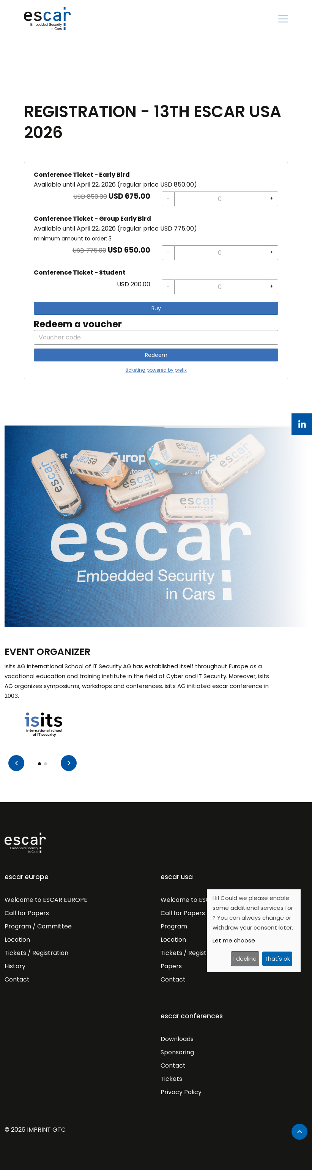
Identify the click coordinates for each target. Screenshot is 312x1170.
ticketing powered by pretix (156, 370)
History (15, 966)
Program (174, 926)
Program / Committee (38, 926)
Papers (171, 966)
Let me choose (234, 940)
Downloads (177, 1039)
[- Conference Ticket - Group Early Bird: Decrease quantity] (168, 252)
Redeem (156, 355)
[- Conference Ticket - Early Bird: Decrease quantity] (168, 199)
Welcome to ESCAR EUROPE (46, 899)
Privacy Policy (181, 1092)
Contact (17, 979)
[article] (156, 270)
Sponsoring (177, 1052)
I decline (245, 959)
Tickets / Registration (36, 953)
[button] (69, 763)
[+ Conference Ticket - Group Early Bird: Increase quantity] (271, 252)
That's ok (277, 959)
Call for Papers (27, 913)
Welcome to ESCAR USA (196, 899)
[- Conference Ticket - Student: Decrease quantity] (168, 287)
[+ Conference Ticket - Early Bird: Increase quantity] (271, 199)
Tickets (171, 1078)
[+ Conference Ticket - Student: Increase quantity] (271, 287)
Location (17, 939)
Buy (156, 308)
